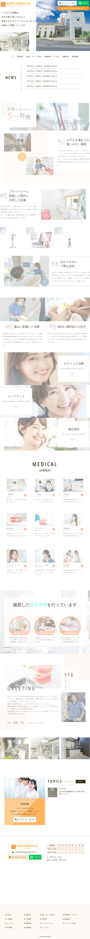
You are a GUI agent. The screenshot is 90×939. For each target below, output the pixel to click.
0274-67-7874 (67, 3)
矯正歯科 (67, 919)
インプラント (11, 923)
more (80, 782)
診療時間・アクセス (51, 56)
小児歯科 (28, 919)
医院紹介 (20, 56)
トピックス (45, 927)
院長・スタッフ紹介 (34, 56)
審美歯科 (28, 923)
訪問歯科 (9, 927)
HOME (9, 915)
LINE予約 (83, 3)
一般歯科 (9, 919)
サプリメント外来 (70, 923)
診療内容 (65, 56)
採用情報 (75, 56)
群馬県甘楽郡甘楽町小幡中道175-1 (73, 8)
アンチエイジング (47, 923)
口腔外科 (44, 919)
